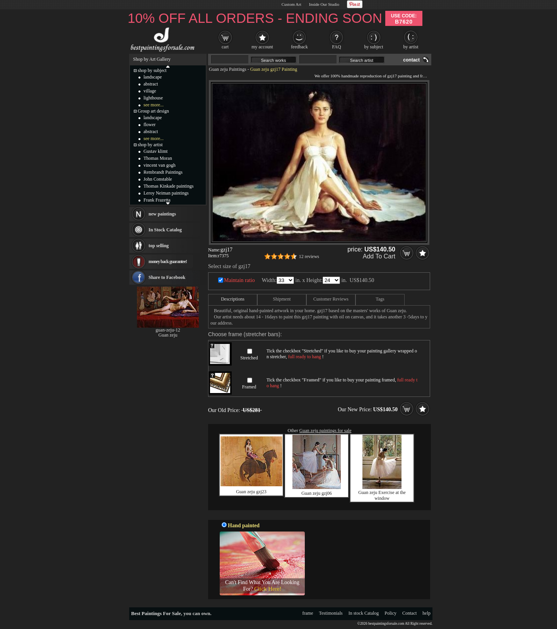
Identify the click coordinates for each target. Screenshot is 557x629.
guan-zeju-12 (167, 330)
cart (225, 47)
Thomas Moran (158, 158)
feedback (299, 47)
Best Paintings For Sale (156, 613)
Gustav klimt (155, 151)
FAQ (336, 47)
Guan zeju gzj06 (316, 493)
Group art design (153, 111)
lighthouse (153, 98)
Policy (390, 613)
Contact (409, 613)
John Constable (158, 179)
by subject (373, 47)
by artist (411, 47)
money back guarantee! (168, 261)
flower (149, 124)
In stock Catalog (364, 613)
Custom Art (291, 4)
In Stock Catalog (165, 229)
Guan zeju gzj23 (251, 491)
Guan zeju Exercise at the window (382, 495)
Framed (249, 387)
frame (307, 613)
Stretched (249, 358)
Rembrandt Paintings (163, 172)
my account (262, 47)
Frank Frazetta (157, 200)
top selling (159, 245)
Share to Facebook (167, 277)
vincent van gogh (160, 165)
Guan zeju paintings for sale (325, 430)
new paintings (162, 214)
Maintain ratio (239, 280)
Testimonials (331, 613)
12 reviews (309, 256)
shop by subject (152, 70)
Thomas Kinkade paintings (168, 186)
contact (411, 60)
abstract (151, 84)
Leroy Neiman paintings (166, 193)
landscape (153, 77)
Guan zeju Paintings (227, 69)
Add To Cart (379, 256)
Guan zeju (168, 335)
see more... (154, 105)
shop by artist (150, 144)
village (150, 91)
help (426, 613)
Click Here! (267, 589)
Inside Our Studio (324, 4)
